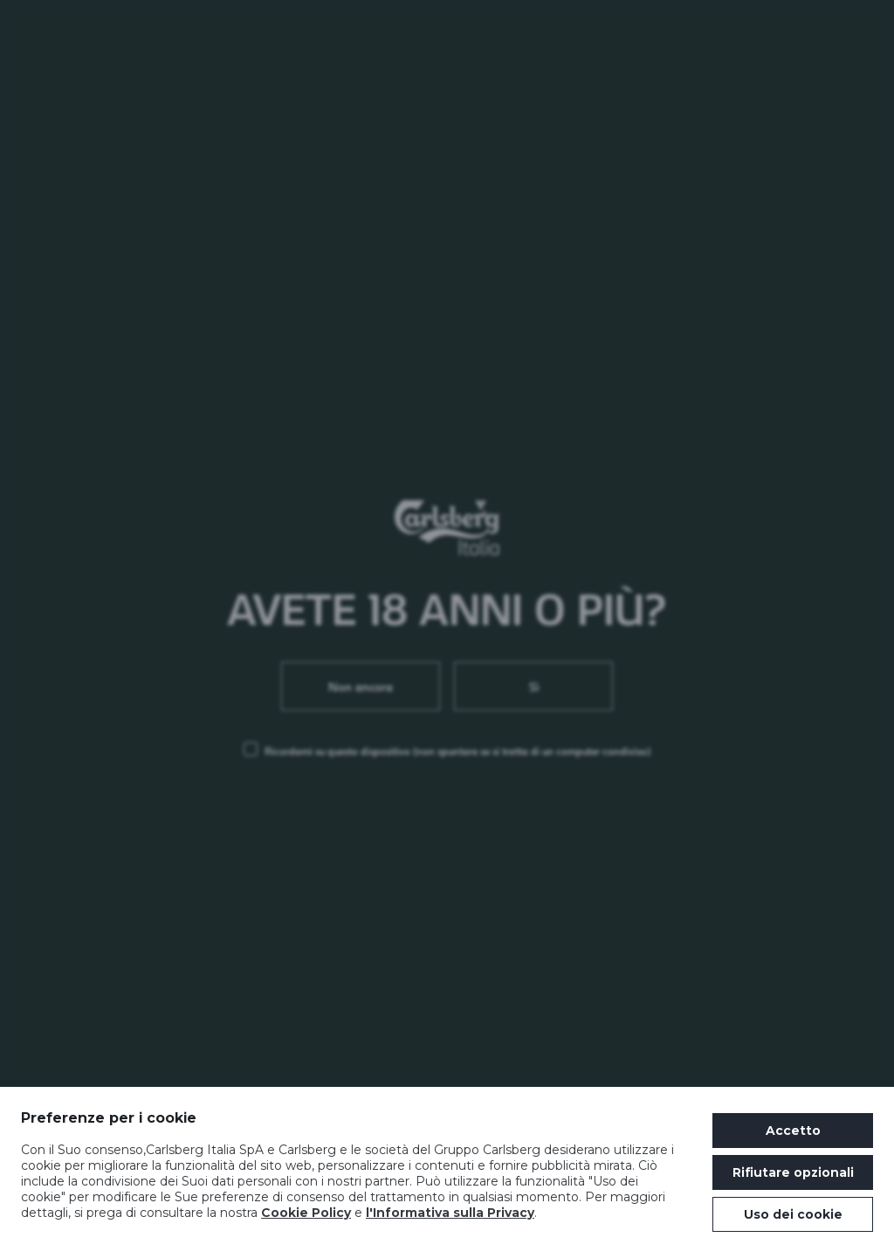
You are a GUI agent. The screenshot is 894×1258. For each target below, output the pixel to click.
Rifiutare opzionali (793, 1172)
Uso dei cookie (793, 1214)
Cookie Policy (306, 1212)
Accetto (793, 1130)
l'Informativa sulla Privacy (450, 1212)
